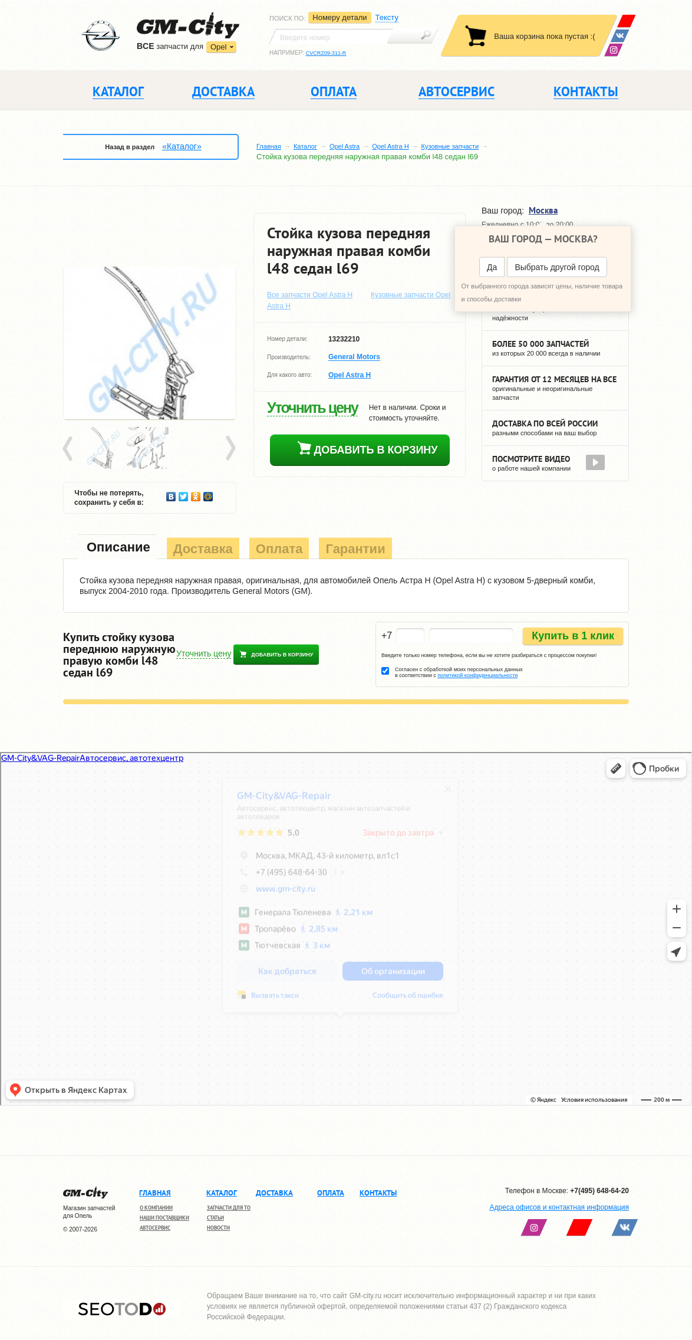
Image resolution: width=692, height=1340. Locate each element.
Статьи (215, 1217)
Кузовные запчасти (450, 146)
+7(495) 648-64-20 (599, 1191)
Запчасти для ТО (229, 1207)
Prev (69, 449)
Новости (218, 1227)
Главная (268, 146)
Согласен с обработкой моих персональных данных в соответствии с (459, 672)
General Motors (354, 357)
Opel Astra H (390, 146)
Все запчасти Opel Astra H (309, 295)
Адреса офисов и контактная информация (559, 1207)
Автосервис (155, 1227)
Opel (218, 46)
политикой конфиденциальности (477, 675)
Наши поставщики (164, 1217)
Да (492, 267)
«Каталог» (181, 146)
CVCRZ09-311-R (326, 53)
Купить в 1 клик (573, 636)
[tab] (117, 548)
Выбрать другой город (557, 267)
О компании (156, 1207)
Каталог (305, 146)
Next (230, 449)
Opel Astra (344, 146)
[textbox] (331, 36)
